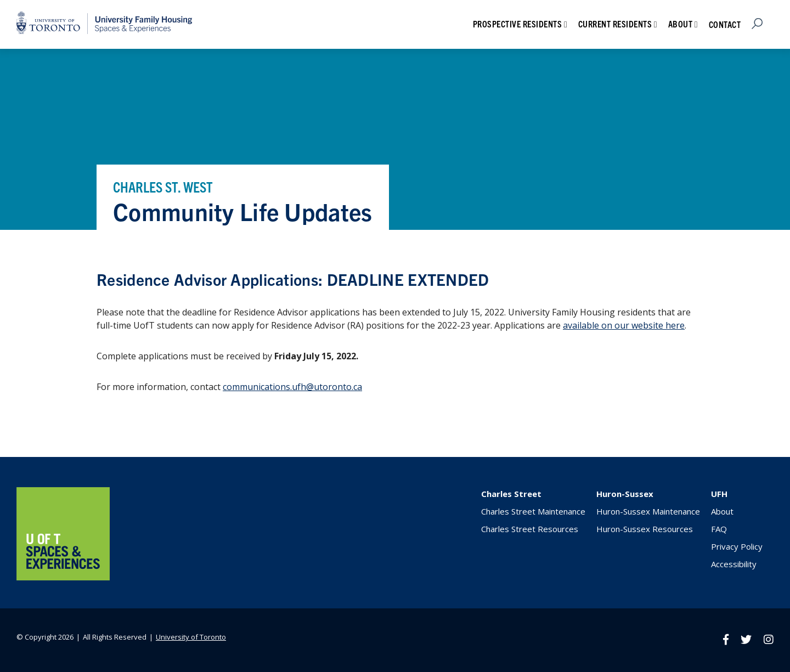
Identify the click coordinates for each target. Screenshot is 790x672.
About (680, 23)
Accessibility (734, 563)
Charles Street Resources (529, 528)
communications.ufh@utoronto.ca (292, 387)
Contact (725, 24)
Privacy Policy (737, 546)
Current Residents (615, 23)
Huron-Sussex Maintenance (648, 511)
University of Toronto (191, 637)
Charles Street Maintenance (533, 511)
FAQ (719, 528)
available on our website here (624, 325)
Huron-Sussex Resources (644, 528)
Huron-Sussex (624, 493)
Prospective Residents (517, 23)
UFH (719, 493)
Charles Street (511, 493)
